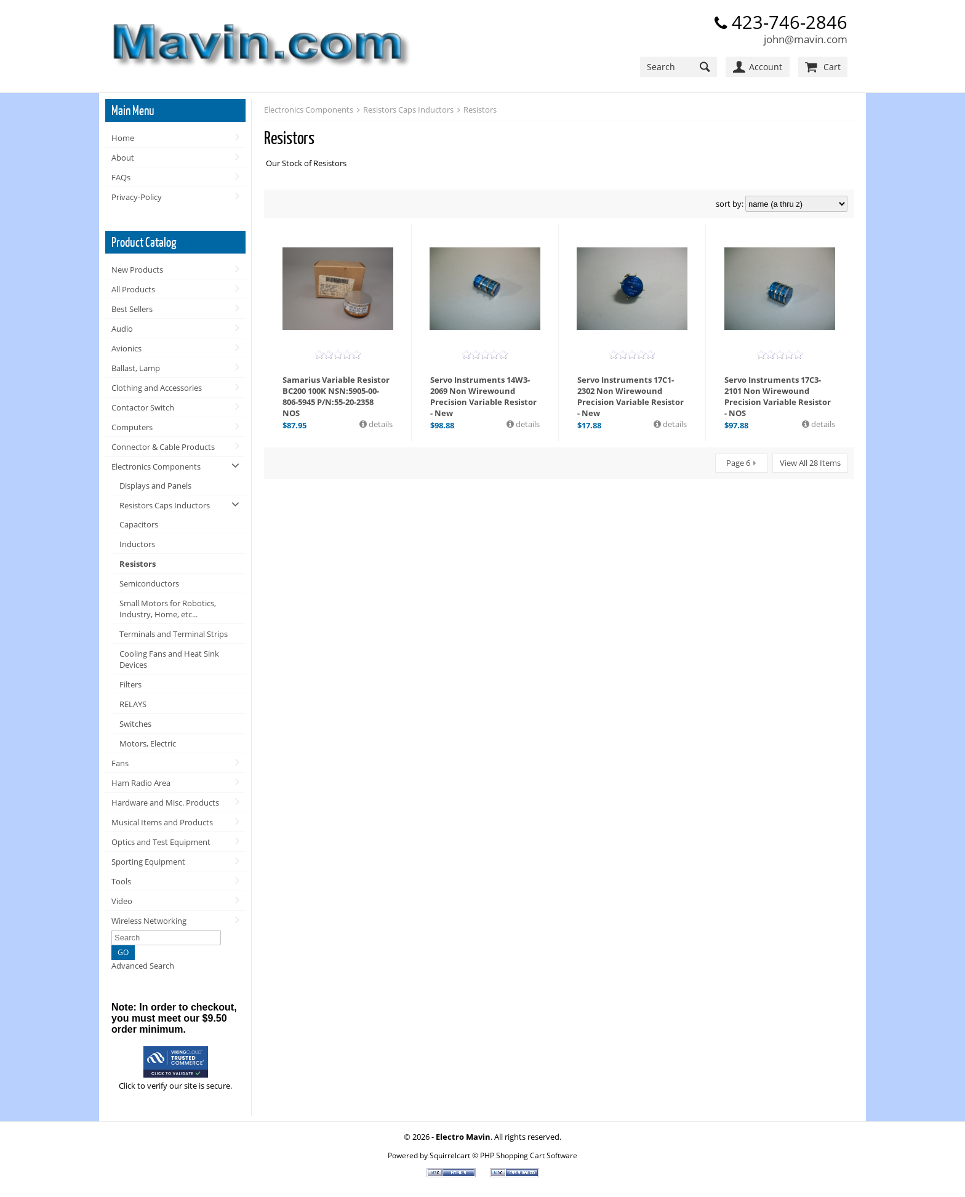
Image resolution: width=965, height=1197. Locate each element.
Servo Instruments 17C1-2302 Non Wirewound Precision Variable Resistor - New (630, 396)
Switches (135, 723)
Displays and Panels (155, 485)
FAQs (120, 177)
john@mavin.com (805, 39)
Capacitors (138, 524)
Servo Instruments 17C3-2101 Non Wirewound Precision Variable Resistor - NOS (777, 396)
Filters (130, 684)
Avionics (126, 348)
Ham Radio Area (140, 782)
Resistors (137, 563)
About (122, 157)
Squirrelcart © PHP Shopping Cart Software (503, 1155)
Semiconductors (149, 583)
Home (122, 137)
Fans (120, 763)
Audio (122, 328)
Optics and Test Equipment (160, 841)
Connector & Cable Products (163, 446)
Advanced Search (142, 965)
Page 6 (738, 462)
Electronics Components (156, 466)
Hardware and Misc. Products (165, 802)
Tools (121, 881)
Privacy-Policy (136, 196)
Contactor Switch (142, 407)
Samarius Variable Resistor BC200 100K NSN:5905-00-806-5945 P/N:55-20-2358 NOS (336, 396)
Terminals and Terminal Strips (173, 633)
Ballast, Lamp (135, 368)
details (380, 424)
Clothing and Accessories (156, 387)
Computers (132, 427)
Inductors (137, 544)
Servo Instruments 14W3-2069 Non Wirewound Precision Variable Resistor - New (483, 396)
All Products (133, 289)
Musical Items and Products (162, 822)
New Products (137, 269)
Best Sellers (132, 308)
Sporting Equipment (148, 861)
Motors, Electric (147, 743)
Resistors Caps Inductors (164, 505)
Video (121, 901)
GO (123, 952)
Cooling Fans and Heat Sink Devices (169, 659)
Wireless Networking (148, 920)
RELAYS (132, 704)
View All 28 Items (810, 462)
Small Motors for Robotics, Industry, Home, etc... (167, 609)
